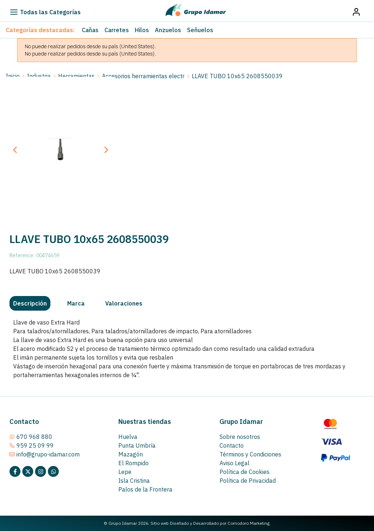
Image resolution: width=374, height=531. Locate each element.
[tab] (29, 303)
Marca (76, 303)
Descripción (30, 303)
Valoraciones (123, 303)
